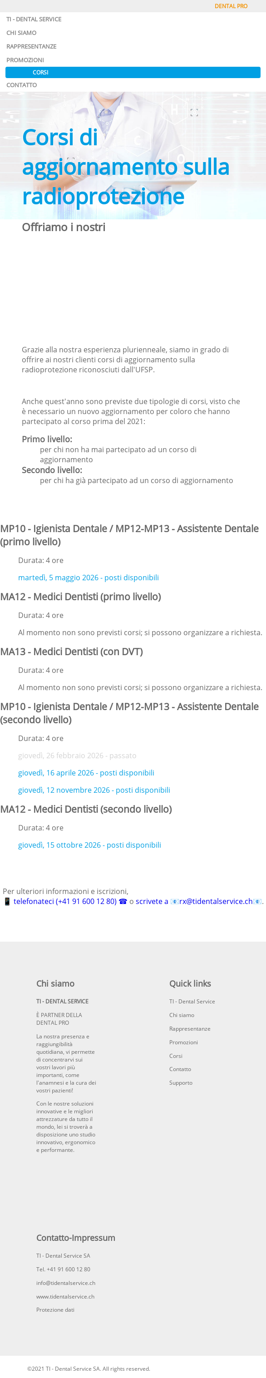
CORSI (40, 72)
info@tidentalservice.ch (65, 1283)
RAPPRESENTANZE (31, 46)
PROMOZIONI (25, 60)
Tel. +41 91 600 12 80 (63, 1269)
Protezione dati (55, 1310)
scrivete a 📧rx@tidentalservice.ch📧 (199, 901)
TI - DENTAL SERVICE (33, 19)
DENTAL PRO (231, 6)
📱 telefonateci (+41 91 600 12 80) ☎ (65, 901)
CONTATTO (21, 85)
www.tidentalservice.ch (65, 1296)
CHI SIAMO (21, 33)
